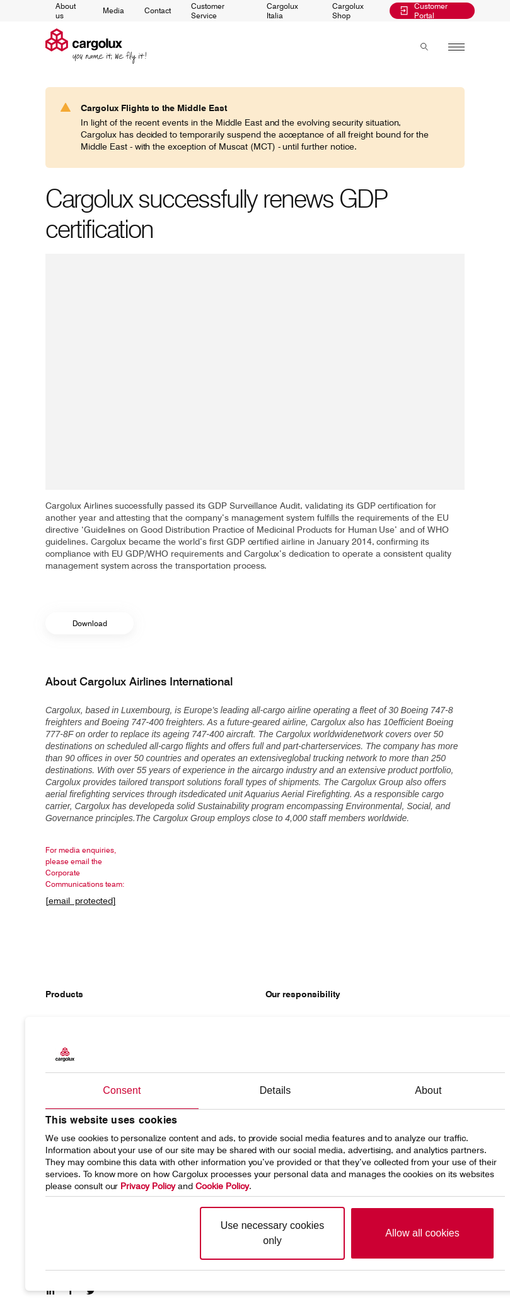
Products (64, 994)
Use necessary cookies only (273, 1233)
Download (89, 623)
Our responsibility (302, 994)
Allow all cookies (422, 1233)
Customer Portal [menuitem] (424, 11)
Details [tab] (275, 1090)
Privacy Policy (147, 1186)
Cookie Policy (222, 1186)
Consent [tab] (122, 1090)
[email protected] (80, 901)
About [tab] (428, 1090)
